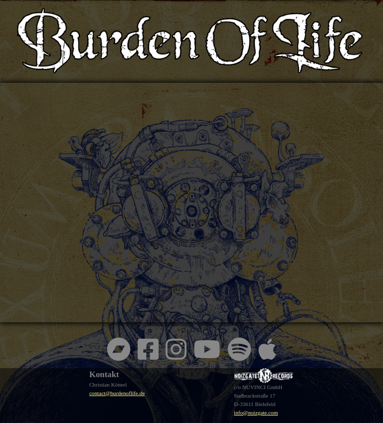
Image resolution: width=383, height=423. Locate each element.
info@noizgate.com (256, 413)
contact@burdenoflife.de (117, 393)
